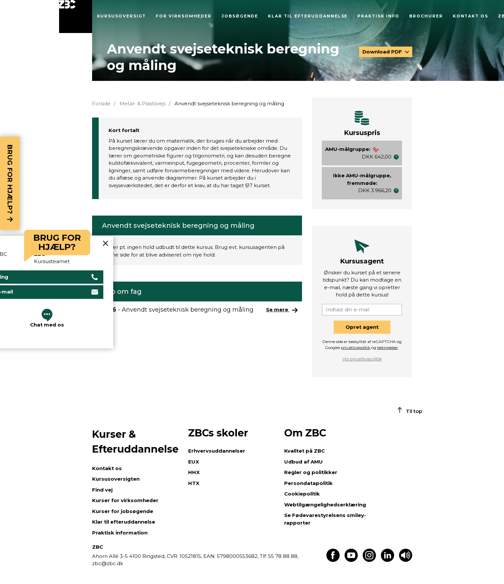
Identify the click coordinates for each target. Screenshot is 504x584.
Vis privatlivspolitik (362, 358)
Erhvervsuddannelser (216, 451)
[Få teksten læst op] (405, 560)
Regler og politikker (310, 472)
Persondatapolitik (308, 483)
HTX (193, 483)
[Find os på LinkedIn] (387, 560)
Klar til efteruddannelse (308, 16)
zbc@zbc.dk (107, 563)
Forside (101, 103)
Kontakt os (470, 16)
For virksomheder (184, 16)
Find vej (102, 490)
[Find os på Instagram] (369, 560)
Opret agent (362, 327)
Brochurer (426, 16)
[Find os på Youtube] (351, 560)
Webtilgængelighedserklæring (325, 504)
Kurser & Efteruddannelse (135, 441)
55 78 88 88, (282, 556)
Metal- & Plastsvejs (142, 103)
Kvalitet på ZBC (304, 451)
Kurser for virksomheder (125, 500)
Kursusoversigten (116, 479)
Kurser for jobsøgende (122, 511)
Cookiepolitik (302, 494)
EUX (193, 462)
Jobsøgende (239, 16)
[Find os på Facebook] (333, 560)
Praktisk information (120, 533)
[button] (396, 157)
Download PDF (382, 52)
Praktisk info (378, 16)
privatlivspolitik (355, 347)
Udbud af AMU (303, 462)
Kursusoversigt (121, 16)
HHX (194, 472)
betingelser (387, 347)
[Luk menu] (75, 16)
